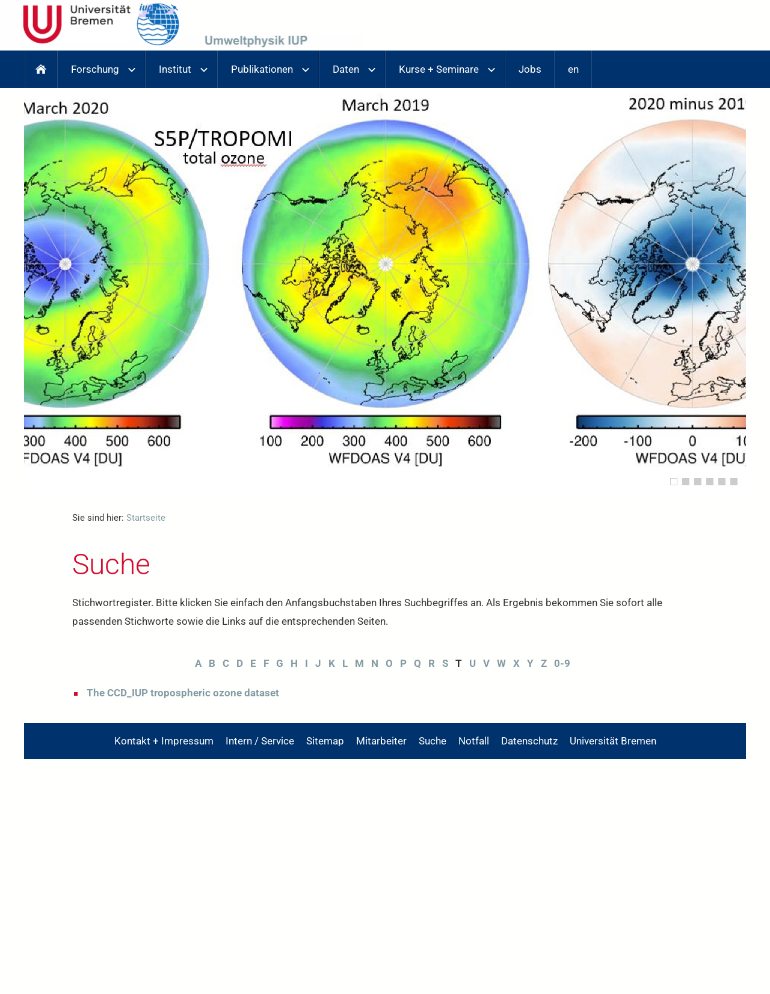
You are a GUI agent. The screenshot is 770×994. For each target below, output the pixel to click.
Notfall (473, 741)
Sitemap (325, 741)
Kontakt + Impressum (164, 741)
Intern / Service (260, 741)
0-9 (562, 663)
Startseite (145, 517)
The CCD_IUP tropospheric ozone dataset (183, 693)
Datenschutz (529, 741)
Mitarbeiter (381, 741)
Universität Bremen (613, 741)
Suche (432, 741)
